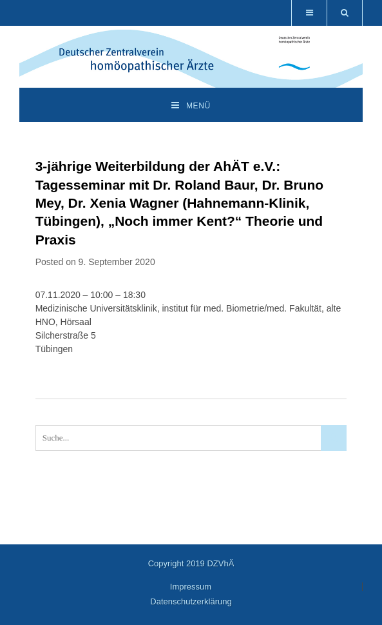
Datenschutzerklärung (190, 601)
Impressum (190, 586)
